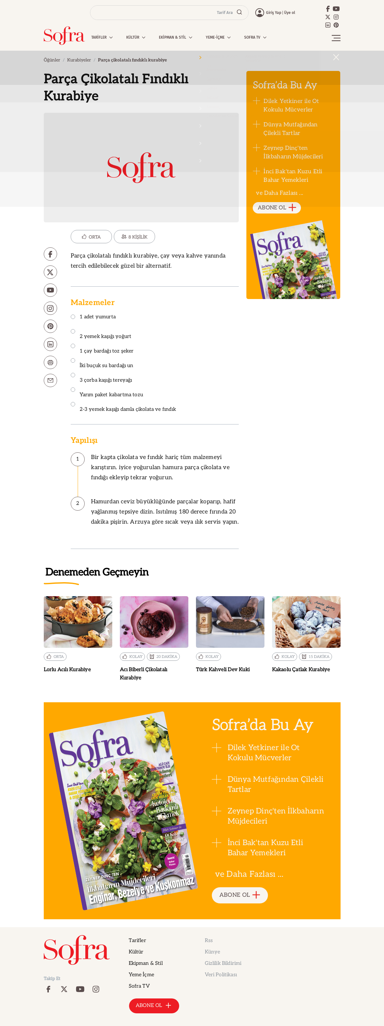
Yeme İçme (141, 975)
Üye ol (289, 13)
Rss (209, 941)
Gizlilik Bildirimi (223, 963)
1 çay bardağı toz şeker (102, 349)
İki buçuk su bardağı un (102, 363)
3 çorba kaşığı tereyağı (101, 378)
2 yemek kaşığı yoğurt (101, 334)
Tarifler (137, 941)
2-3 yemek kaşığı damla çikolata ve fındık (123, 407)
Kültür (136, 952)
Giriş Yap (273, 13)
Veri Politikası (221, 975)
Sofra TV (139, 986)
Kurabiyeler (79, 60)
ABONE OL (277, 208)
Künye (212, 952)
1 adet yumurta (93, 317)
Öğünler (52, 60)
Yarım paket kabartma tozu (107, 392)
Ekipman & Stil (146, 963)
